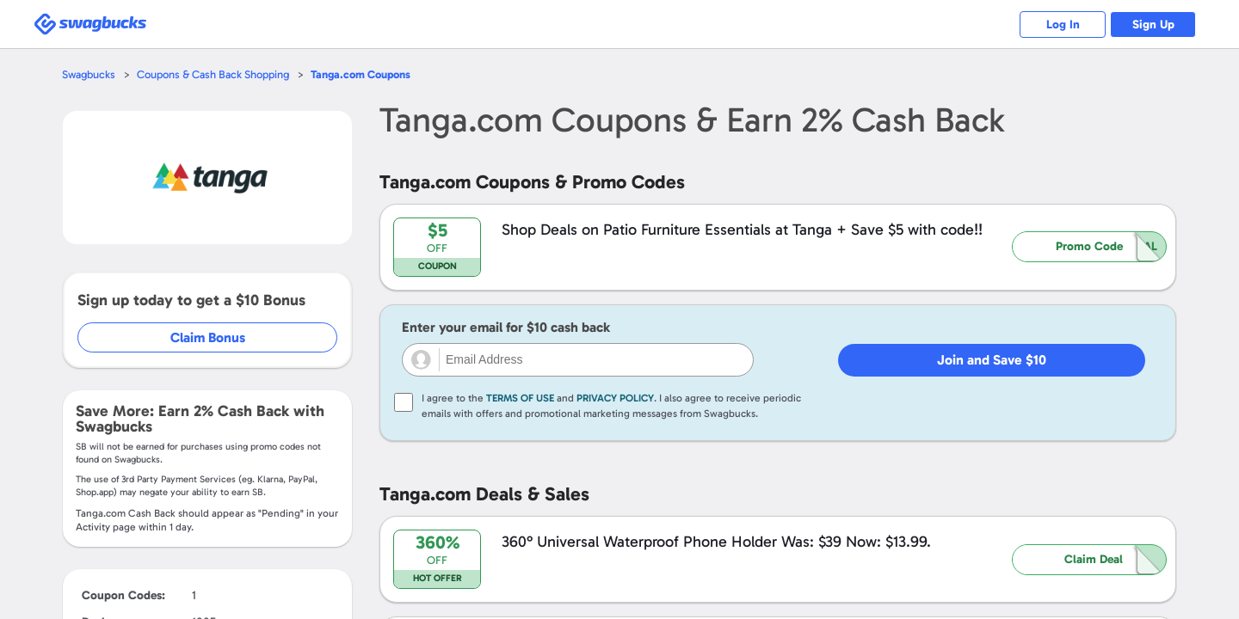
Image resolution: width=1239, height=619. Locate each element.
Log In (1063, 24)
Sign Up (1153, 24)
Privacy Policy (615, 398)
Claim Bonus (207, 337)
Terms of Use (520, 398)
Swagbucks (88, 74)
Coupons (360, 74)
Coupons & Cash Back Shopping (213, 74)
